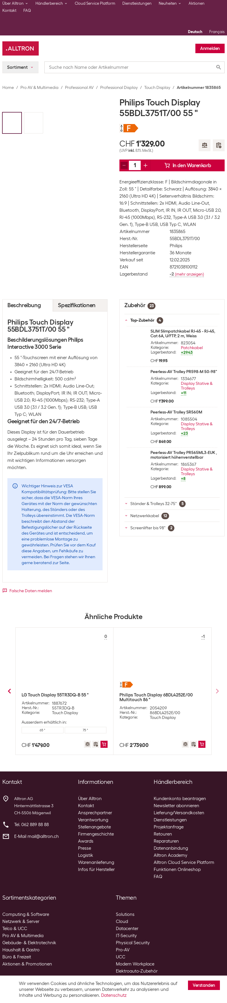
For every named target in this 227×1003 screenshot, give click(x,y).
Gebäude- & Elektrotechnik (29, 942)
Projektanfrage (169, 827)
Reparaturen (166, 841)
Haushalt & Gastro (21, 949)
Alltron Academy (170, 855)
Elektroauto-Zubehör (137, 971)
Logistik (85, 855)
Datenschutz (114, 995)
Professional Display (119, 87)
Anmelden (210, 48)
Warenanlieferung (96, 862)
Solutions (125, 914)
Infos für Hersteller (96, 869)
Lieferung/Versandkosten (179, 812)
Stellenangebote (94, 827)
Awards (85, 841)
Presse (84, 848)
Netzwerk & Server (20, 921)
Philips (176, 245)
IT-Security (126, 935)
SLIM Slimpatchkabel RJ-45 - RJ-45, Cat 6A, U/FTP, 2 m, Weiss (182, 333)
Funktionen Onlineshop (177, 869)
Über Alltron (90, 798)
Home (8, 87)
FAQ (27, 10)
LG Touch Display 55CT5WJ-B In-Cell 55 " (62, 696)
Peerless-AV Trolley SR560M (176, 412)
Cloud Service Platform (95, 3)
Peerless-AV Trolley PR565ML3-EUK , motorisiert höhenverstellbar (183, 455)
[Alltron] (20, 48)
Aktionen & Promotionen (27, 964)
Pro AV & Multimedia (39, 87)
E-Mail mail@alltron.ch (36, 836)
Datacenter (127, 928)
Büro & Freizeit (16, 957)
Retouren (163, 834)
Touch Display (157, 87)
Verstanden (204, 985)
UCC (120, 957)
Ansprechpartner (95, 812)
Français (217, 32)
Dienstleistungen (137, 3)
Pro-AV (122, 949)
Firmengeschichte (96, 834)
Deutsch (195, 32)
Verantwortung (93, 820)
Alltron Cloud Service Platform (184, 862)
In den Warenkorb (187, 165)
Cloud (122, 921)
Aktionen (197, 3)
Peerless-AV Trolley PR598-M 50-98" (183, 371)
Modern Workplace (135, 964)
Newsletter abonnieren (176, 805)
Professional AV (79, 87)
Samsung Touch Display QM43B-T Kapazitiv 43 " (153, 697)
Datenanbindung (171, 848)
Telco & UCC (14, 928)
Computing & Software (25, 914)
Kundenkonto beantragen (180, 798)
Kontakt (9, 10)
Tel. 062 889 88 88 (31, 824)
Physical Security (133, 942)
